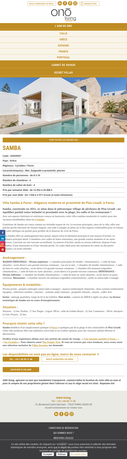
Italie (63, 33)
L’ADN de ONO (63, 26)
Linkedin (60, 3)
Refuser (62, 454)
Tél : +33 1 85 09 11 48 (63, 401)
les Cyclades (11, 342)
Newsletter (90, 3)
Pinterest (70, 3)
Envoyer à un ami (21, 369)
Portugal (63, 57)
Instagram (75, 3)
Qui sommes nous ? (63, 433)
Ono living (63, 14)
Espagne (63, 45)
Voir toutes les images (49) (63, 139)
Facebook (65, 3)
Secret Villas (63, 72)
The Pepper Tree (51, 342)
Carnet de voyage (64, 65)
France (63, 51)
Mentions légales (63, 438)
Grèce (63, 39)
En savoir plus (78, 454)
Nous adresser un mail (41, 3)
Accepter (47, 454)
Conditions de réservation (63, 428)
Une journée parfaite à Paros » (100, 338)
